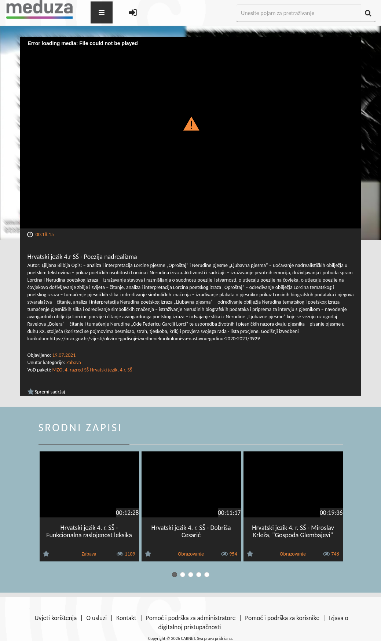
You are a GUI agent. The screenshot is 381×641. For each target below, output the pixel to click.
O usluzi (96, 618)
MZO (57, 370)
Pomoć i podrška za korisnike (282, 618)
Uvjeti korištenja (55, 618)
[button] (190, 123)
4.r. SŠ (126, 370)
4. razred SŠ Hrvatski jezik (91, 370)
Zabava (73, 362)
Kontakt (126, 618)
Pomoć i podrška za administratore (190, 618)
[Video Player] (190, 132)
